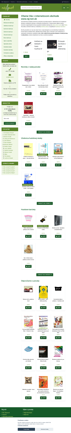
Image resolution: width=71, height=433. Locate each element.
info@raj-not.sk (10, 77)
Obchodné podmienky (22, 2)
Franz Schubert (7, 142)
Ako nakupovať (5, 2)
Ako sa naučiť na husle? (9, 171)
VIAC (26, 56)
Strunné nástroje (8, 34)
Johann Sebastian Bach (9, 134)
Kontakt (36, 2)
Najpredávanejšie (28, 412)
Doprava (13, 2)
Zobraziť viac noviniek (45, 132)
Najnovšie (26, 414)
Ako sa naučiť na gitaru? (9, 167)
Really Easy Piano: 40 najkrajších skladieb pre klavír (58, 87)
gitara (53, 25)
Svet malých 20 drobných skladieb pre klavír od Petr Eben (58, 331)
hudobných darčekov (60, 26)
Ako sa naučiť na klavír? (9, 169)
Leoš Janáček (8, 148)
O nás (30, 2)
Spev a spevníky (8, 41)
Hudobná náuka (8, 47)
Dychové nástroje (8, 28)
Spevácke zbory (8, 44)
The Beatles (7, 156)
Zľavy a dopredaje (8, 56)
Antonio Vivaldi (8, 152)
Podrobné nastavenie (23, 425)
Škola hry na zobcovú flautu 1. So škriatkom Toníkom (58, 391)
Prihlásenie (65, 2)
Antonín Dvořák (7, 136)
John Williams (7, 140)
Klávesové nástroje (9, 22)
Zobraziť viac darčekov (45, 274)
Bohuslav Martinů (8, 144)
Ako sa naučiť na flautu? (9, 172)
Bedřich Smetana (9, 150)
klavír (57, 25)
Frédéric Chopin (8, 146)
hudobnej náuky (44, 26)
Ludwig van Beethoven (9, 138)
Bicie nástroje (7, 37)
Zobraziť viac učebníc (44, 203)
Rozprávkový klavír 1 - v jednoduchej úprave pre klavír (43, 331)
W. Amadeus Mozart (9, 132)
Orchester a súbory (9, 53)
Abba (6, 154)
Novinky (7, 19)
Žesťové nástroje (8, 31)
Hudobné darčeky (8, 50)
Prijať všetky (26, 429)
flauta (66, 25)
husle (60, 25)
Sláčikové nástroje (8, 25)
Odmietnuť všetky (44, 429)
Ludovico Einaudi (9, 158)
